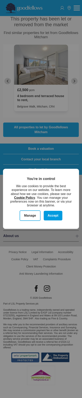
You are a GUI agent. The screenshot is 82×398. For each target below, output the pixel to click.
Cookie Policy (24, 197)
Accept (53, 215)
